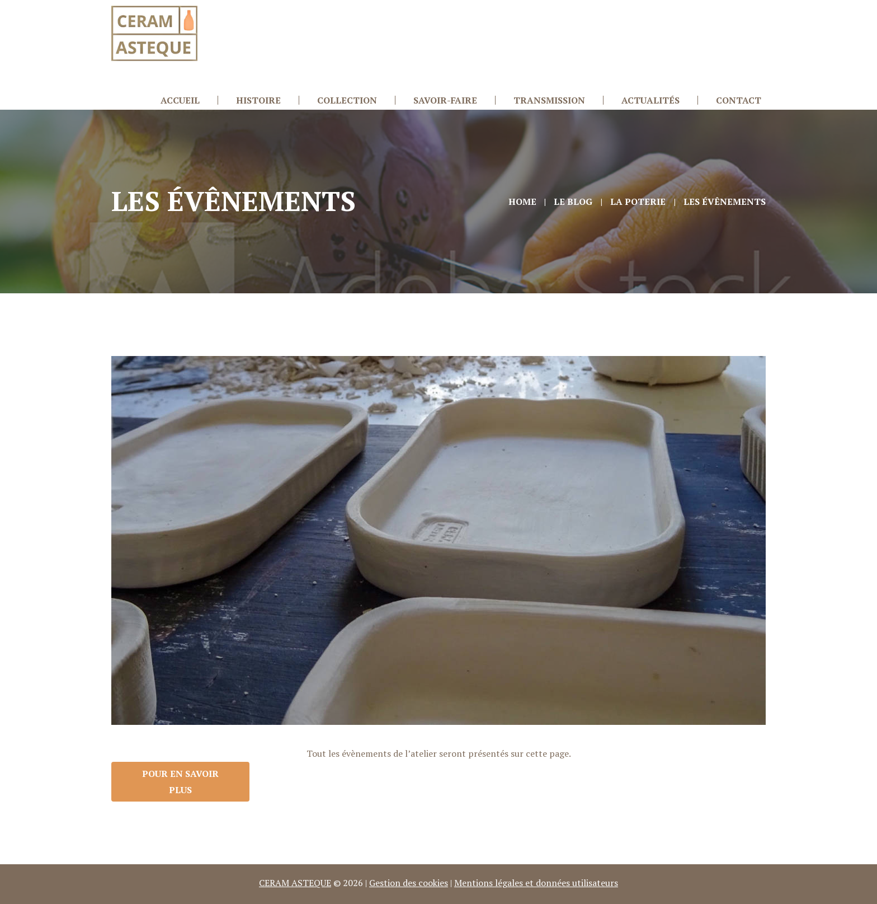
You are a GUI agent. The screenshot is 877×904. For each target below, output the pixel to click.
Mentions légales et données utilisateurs (536, 883)
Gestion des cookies (408, 883)
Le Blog (573, 201)
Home (522, 201)
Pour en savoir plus (180, 781)
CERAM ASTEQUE (295, 883)
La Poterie (638, 201)
